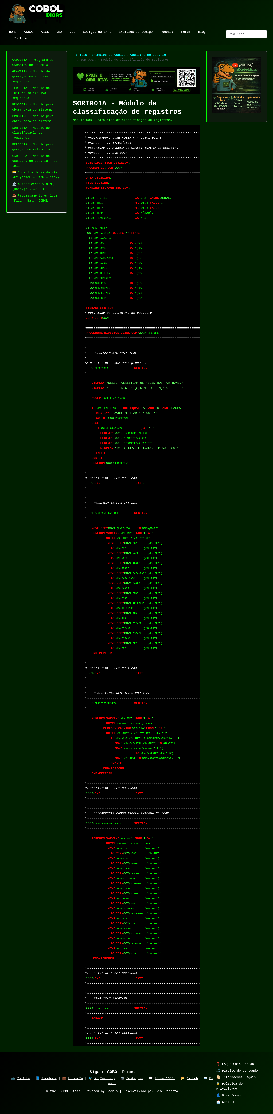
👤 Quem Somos (228, 1095)
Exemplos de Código (134, 32)
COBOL (27, 32)
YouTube (19, 38)
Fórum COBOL (165, 1078)
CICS (43, 32)
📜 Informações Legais (236, 1077)
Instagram (134, 1078)
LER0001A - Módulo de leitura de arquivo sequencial (31, 93)
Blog (200, 32)
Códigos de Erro (95, 32)
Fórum (184, 32)
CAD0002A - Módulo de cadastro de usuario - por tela (35, 161)
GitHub (192, 1078)
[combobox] (246, 34)
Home (11, 32)
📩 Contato (225, 1102)
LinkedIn (75, 1078)
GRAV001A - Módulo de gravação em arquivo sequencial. (31, 76)
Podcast (166, 32)
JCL (71, 32)
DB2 (58, 32)
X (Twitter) (104, 1078)
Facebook (48, 1078)
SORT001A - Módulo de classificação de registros (31, 133)
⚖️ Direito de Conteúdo (237, 1070)
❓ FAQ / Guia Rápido (235, 1064)
